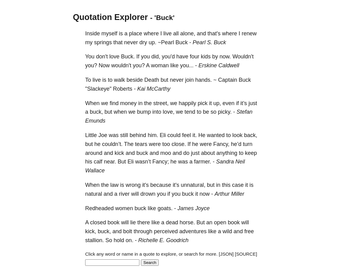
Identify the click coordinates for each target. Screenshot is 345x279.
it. (194, 135)
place (135, 33)
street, (161, 103)
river (124, 194)
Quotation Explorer (110, 17)
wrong (133, 185)
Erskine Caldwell (219, 65)
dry (143, 42)
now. (225, 56)
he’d (236, 144)
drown (147, 194)
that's (213, 33)
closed (98, 222)
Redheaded (99, 208)
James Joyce (193, 208)
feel (186, 135)
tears (141, 144)
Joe (102, 135)
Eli (163, 135)
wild (227, 231)
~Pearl (166, 42)
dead (172, 222)
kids (206, 56)
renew (249, 33)
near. (110, 162)
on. (129, 240)
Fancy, (221, 144)
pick (202, 103)
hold (119, 240)
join (189, 80)
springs (103, 42)
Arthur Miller (229, 194)
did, (155, 56)
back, (250, 135)
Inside (92, 33)
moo (165, 153)
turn (247, 144)
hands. (203, 80)
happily (187, 103)
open (220, 222)
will (135, 194)
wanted (216, 135)
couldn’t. (112, 144)
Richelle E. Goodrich (163, 240)
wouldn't (121, 65)
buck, (96, 112)
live (167, 33)
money (128, 103)
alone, (187, 33)
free (249, 231)
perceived (166, 231)
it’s (243, 103)
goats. (164, 208)
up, (217, 103)
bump (144, 112)
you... (187, 65)
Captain (227, 80)
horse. (187, 222)
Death (151, 80)
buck (142, 153)
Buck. (128, 56)
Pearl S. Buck (209, 42)
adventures (193, 231)
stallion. (94, 240)
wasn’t (143, 162)
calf (98, 162)
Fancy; (160, 162)
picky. (225, 112)
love (114, 56)
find (114, 103)
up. (152, 42)
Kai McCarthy (153, 89)
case (238, 185)
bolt (127, 231)
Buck (182, 42)
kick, (90, 231)
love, (168, 112)
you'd (168, 56)
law (114, 185)
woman (160, 65)
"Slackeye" (98, 89)
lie (133, 222)
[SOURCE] (246, 254)
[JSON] (226, 254)
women (124, 208)
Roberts (122, 89)
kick (119, 153)
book (113, 222)
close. (179, 144)
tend (189, 112)
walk (119, 80)
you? (91, 65)
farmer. (202, 162)
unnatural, (193, 185)
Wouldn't (243, 56)
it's (145, 185)
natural (93, 194)
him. (153, 135)
